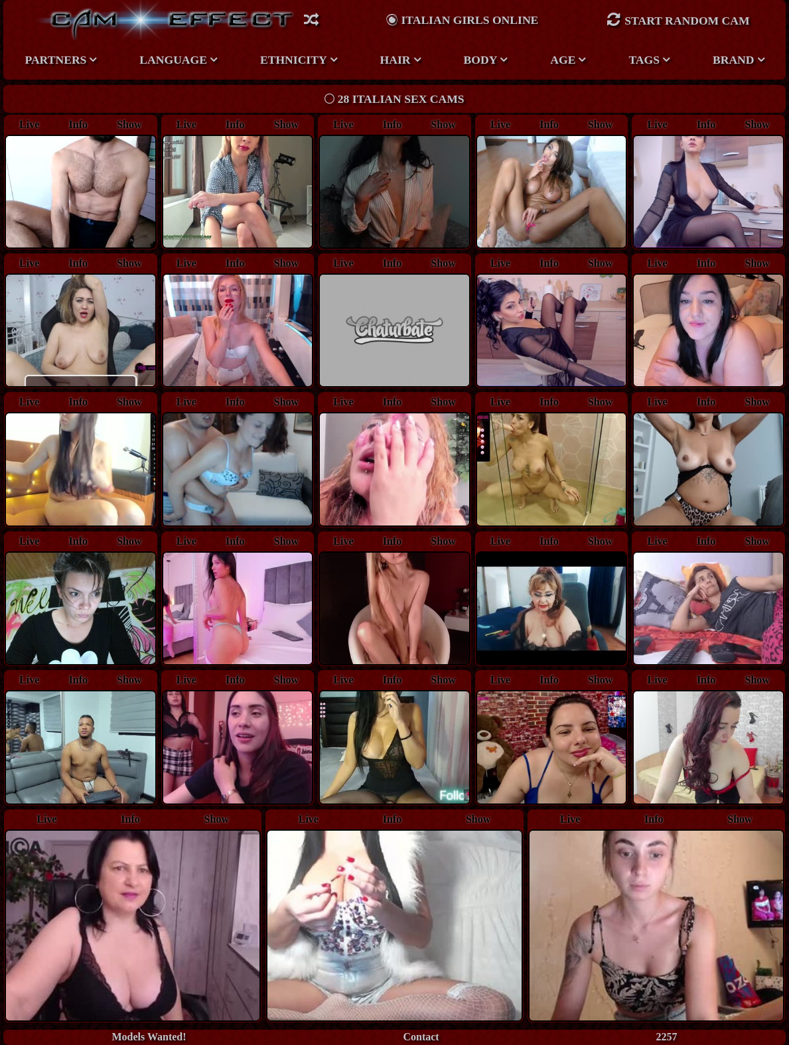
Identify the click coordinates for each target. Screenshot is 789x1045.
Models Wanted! (148, 1036)
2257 (667, 1036)
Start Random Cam (678, 19)
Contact (421, 1036)
